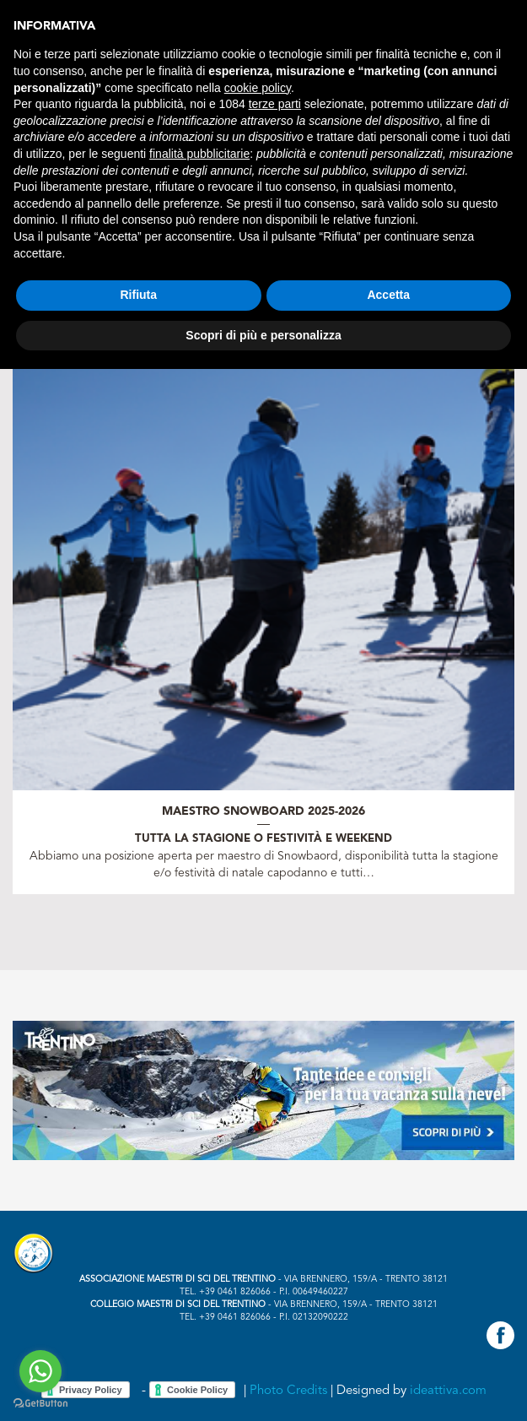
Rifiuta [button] (138, 294)
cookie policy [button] (257, 88)
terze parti (275, 104)
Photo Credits (288, 1391)
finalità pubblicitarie (199, 153)
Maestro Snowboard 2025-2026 (263, 811)
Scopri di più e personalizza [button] (263, 335)
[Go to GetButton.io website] (40, 1403)
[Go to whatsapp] (40, 1371)
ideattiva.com (448, 1391)
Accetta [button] (388, 294)
